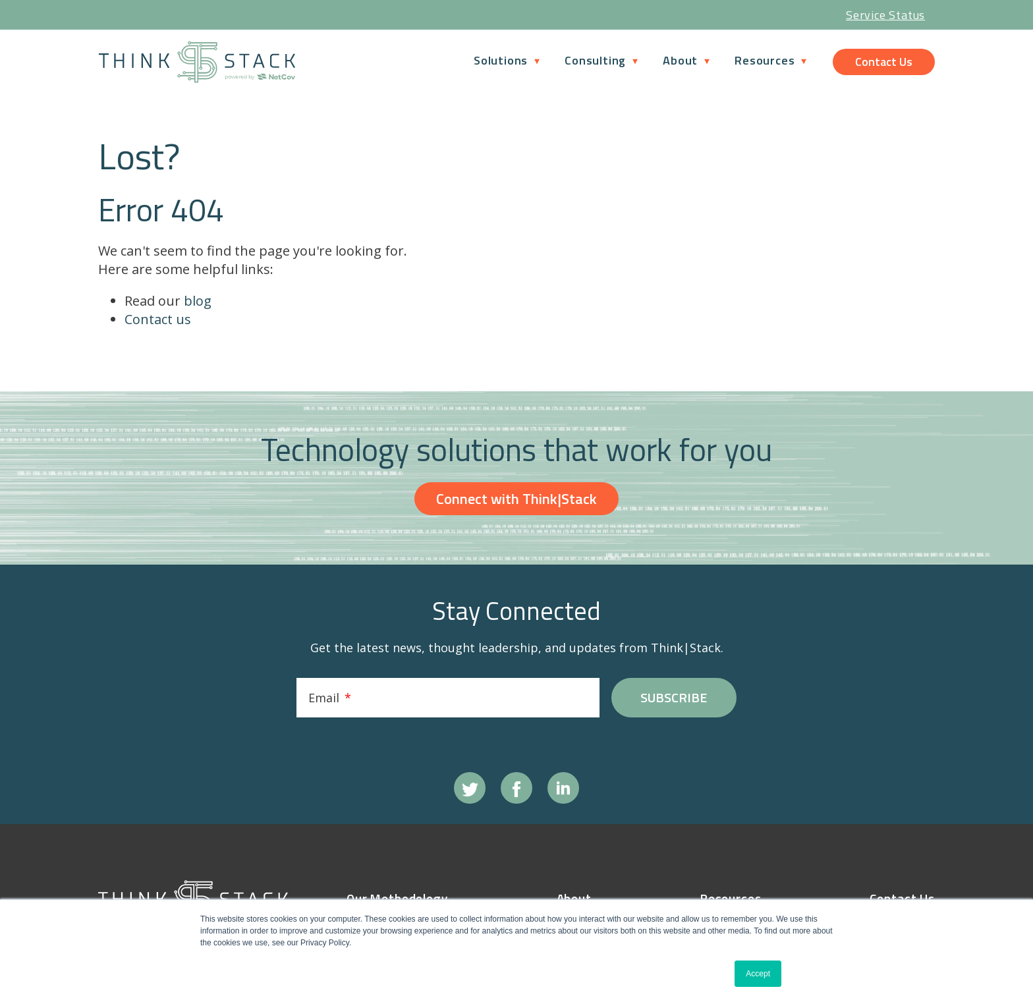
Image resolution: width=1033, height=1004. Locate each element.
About (680, 60)
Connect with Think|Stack (516, 508)
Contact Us (883, 61)
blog (197, 310)
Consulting (595, 60)
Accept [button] (758, 973)
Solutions (501, 60)
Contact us (158, 328)
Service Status (885, 15)
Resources (765, 60)
